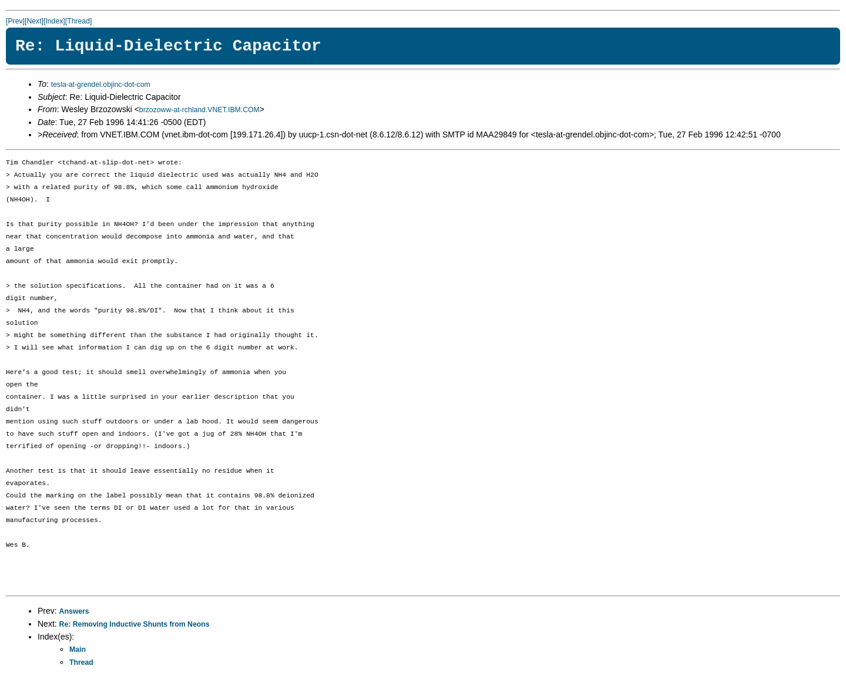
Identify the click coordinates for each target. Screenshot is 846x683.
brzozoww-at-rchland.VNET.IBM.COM (199, 110)
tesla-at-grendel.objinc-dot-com (100, 84)
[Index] (54, 21)
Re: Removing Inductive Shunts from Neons (134, 624)
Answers (74, 611)
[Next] (34, 21)
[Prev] (15, 21)
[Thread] (78, 21)
